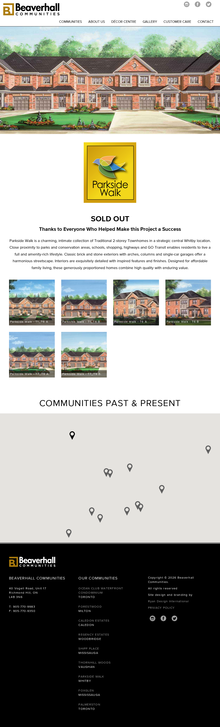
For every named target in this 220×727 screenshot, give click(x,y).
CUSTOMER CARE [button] (177, 21)
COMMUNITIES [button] (70, 21)
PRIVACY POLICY (161, 607)
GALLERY (150, 21)
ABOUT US (96, 21)
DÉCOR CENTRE (123, 21)
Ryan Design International (168, 601)
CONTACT (206, 21)
